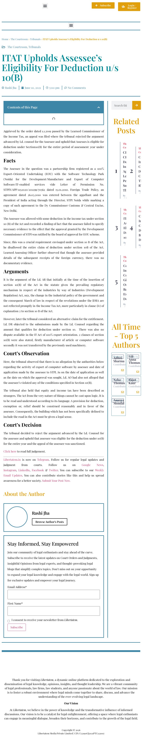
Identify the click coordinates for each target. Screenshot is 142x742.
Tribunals (35, 39)
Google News (92, 465)
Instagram (9, 470)
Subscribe (16, 627)
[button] (45, 6)
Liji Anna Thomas (134, 359)
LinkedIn (24, 470)
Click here (9, 451)
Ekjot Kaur (132, 381)
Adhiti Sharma (118, 359)
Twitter (53, 470)
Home (5, 39)
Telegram (43, 459)
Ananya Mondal (118, 402)
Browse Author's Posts (49, 522)
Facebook (38, 470)
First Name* (15, 603)
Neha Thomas (119, 381)
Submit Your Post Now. (56, 480)
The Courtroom (19, 39)
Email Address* (17, 587)
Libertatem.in (12, 459)
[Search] (136, 105)
